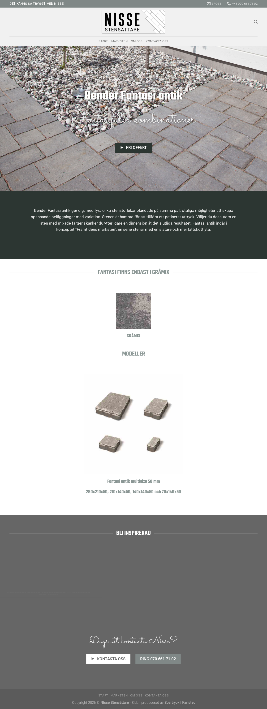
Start (103, 41)
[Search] (256, 21)
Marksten (119, 41)
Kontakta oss (157, 41)
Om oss (137, 41)
